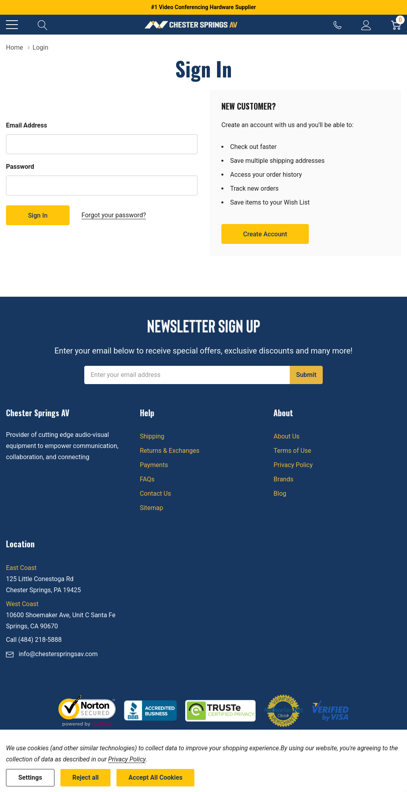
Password (20, 166)
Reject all (85, 777)
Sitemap (151, 508)
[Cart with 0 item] (396, 24)
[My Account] (366, 24)
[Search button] (43, 24)
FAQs (147, 479)
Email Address (26, 125)
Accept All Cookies (155, 777)
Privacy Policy (293, 465)
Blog (279, 493)
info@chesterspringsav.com (58, 654)
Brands (283, 479)
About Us (286, 436)
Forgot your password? (113, 215)
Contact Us (155, 493)
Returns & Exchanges (170, 450)
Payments (154, 465)
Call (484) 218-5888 (34, 639)
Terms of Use (292, 450)
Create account (265, 234)
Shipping (152, 436)
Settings (30, 777)
